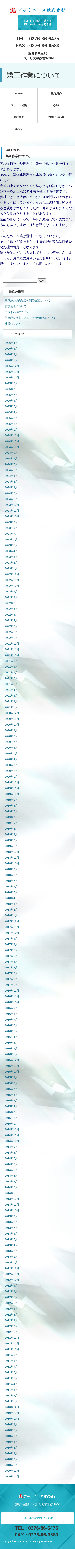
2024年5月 (11, 475)
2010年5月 (11, 1441)
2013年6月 (11, 1233)
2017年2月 (11, 979)
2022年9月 (11, 591)
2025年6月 (11, 400)
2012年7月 (11, 1297)
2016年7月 (11, 1019)
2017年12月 (12, 921)
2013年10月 (12, 1210)
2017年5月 (11, 961)
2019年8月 (11, 805)
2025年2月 (11, 423)
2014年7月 (11, 1158)
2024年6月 (11, 470)
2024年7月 (11, 464)
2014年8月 (11, 1152)
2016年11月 (12, 996)
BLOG (18, 128)
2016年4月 (11, 1036)
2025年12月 (12, 365)
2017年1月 (11, 984)
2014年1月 (11, 1193)
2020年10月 (12, 724)
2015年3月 (11, 1112)
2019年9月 (11, 799)
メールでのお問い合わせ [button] (38, 1518)
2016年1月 (11, 1054)
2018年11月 (12, 857)
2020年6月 (11, 747)
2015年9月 (11, 1077)
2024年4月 (11, 481)
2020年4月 (11, 759)
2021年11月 (12, 649)
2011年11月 (12, 1343)
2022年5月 (11, 614)
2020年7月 (11, 741)
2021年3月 (11, 695)
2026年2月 (11, 354)
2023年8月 (11, 527)
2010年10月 (12, 1418)
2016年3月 (11, 1042)
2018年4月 (11, 898)
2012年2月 (11, 1326)
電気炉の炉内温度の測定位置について (28, 300)
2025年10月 (12, 377)
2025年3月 (11, 418)
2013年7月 (11, 1227)
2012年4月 (11, 1314)
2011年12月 (12, 1337)
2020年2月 (11, 770)
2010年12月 (12, 1407)
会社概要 (18, 117)
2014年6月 (11, 1164)
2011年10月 (12, 1349)
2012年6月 (11, 1303)
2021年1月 (11, 707)
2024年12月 (12, 435)
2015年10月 (12, 1071)
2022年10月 (12, 585)
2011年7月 (11, 1366)
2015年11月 (12, 1065)
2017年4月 (11, 967)
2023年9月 (11, 522)
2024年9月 (11, 452)
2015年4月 (11, 1106)
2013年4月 (11, 1245)
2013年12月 (12, 1198)
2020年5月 (11, 753)
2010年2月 (11, 1459)
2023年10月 (12, 516)
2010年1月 (11, 1464)
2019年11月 (12, 788)
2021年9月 (11, 660)
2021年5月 (11, 684)
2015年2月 (11, 1117)
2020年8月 (11, 736)
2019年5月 (11, 822)
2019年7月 (11, 811)
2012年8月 (11, 1291)
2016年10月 (12, 1002)
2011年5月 (11, 1378)
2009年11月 (12, 1476)
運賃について (13, 323)
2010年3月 (11, 1453)
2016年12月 (12, 990)
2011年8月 (11, 1360)
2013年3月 (11, 1250)
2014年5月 (11, 1169)
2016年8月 (11, 1013)
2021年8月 (11, 666)
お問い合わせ (56, 117)
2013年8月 (11, 1222)
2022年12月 (12, 574)
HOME (19, 93)
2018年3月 (11, 903)
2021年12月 (12, 643)
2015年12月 (12, 1060)
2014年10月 (12, 1141)
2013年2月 (11, 1256)
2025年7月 (11, 394)
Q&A (56, 105)
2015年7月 (11, 1089)
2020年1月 (11, 776)
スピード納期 (19, 105)
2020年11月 (12, 718)
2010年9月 (11, 1424)
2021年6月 (11, 678)
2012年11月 (12, 1274)
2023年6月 (11, 539)
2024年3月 (11, 487)
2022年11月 (12, 580)
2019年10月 (12, 794)
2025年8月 (11, 389)
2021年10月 (12, 655)
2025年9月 (11, 383)
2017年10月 (12, 932)
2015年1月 (11, 1123)
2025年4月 (11, 412)
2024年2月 (11, 493)
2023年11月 (12, 510)
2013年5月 (11, 1239)
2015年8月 (11, 1083)
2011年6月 (11, 1372)
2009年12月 (12, 1470)
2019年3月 (11, 834)
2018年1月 (11, 915)
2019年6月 (11, 817)
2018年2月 (11, 909)
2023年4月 (11, 551)
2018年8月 (11, 874)
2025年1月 (11, 429)
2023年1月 (11, 568)
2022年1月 (11, 637)
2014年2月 (11, 1187)
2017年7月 (11, 950)
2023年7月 (11, 533)
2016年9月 (11, 1008)
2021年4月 (11, 689)
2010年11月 (12, 1412)
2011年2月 (11, 1395)
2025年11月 (12, 371)
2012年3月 (11, 1320)
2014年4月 (11, 1175)
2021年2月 (11, 701)
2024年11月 (12, 441)
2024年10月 (12, 446)
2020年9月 (11, 730)
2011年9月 (11, 1355)
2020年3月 (11, 765)
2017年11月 (12, 927)
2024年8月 (11, 458)
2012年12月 (12, 1268)
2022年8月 (11, 597)
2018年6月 (11, 886)
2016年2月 (11, 1048)
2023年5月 (11, 545)
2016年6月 (11, 1025)
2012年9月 (11, 1285)
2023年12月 (12, 504)
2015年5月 (11, 1100)
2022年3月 (11, 626)
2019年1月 (11, 846)
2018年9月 (11, 869)
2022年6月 (11, 608)
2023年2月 (11, 562)
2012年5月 (11, 1308)
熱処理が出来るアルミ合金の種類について (30, 317)
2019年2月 (11, 840)
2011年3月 (11, 1389)
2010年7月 (11, 1430)
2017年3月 (11, 973)
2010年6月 (11, 1436)
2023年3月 (11, 556)
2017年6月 (11, 955)
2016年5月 (11, 1031)
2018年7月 (11, 880)
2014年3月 (11, 1181)
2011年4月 (11, 1384)
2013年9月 (11, 1216)
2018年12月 (12, 851)
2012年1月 (11, 1331)
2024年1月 (11, 499)
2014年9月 (11, 1146)
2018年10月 (12, 863)
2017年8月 (11, 944)
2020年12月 (12, 713)
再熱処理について (15, 306)
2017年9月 (11, 938)
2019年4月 (11, 828)
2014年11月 (12, 1135)
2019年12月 (12, 782)
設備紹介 (56, 93)
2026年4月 (11, 342)
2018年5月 (11, 892)
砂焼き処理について (17, 312)
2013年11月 (12, 1204)
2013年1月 (11, 1262)
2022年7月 (11, 603)
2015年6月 (11, 1094)
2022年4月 (11, 620)
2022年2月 (11, 632)
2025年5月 (11, 406)
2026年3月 (11, 348)
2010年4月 (11, 1447)
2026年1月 (11, 360)
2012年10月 (12, 1279)
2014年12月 (12, 1129)
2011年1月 (11, 1401)
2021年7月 (11, 672)
